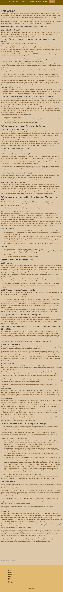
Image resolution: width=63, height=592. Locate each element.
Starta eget (18, 1)
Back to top (31, 588)
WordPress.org (11, 583)
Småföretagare (11, 1)
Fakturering (32, 1)
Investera (10, 4)
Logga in (10, 578)
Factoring (38, 1)
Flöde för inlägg (11, 579)
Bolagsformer (25, 1)
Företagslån (52, 1)
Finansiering (45, 1)
